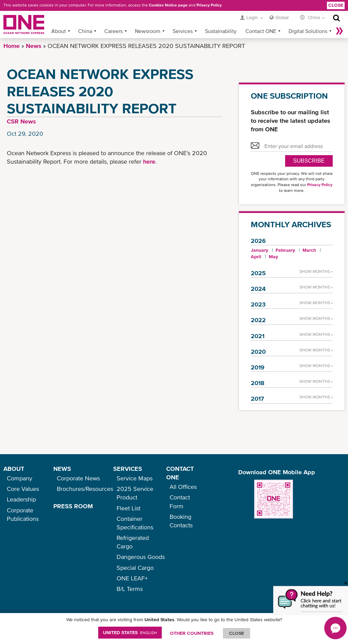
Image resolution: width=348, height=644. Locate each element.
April (256, 256)
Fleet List (128, 508)
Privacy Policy (209, 5)
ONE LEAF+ (132, 578)
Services (183, 31)
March (309, 250)
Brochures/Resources (85, 488)
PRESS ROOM (73, 506)
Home (11, 45)
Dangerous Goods (141, 556)
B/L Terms (130, 588)
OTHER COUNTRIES (191, 633)
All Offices (183, 486)
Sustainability (221, 31)
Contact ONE (260, 31)
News (33, 45)
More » (339, 31)
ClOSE (236, 633)
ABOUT (13, 468)
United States (130, 632)
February (285, 250)
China (85, 31)
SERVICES (127, 468)
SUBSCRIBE (309, 161)
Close (335, 5)
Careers (113, 31)
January (259, 250)
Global (282, 17)
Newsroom (147, 31)
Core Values (23, 488)
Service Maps (135, 478)
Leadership (21, 499)
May (273, 256)
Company (19, 478)
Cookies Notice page (168, 5)
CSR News (21, 121)
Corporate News (78, 478)
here (149, 161)
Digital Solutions (308, 31)
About (58, 31)
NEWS (62, 468)
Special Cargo (135, 567)
